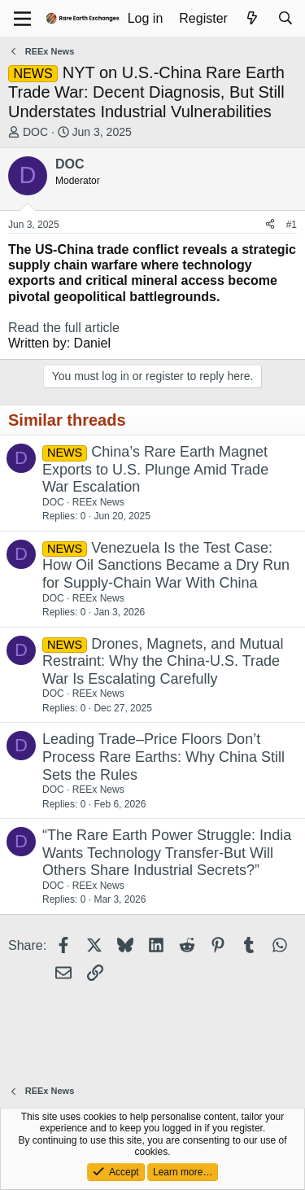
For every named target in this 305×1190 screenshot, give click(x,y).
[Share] (270, 225)
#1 (291, 224)
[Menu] (22, 18)
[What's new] (252, 18)
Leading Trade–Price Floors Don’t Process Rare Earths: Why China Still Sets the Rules (163, 756)
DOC (35, 131)
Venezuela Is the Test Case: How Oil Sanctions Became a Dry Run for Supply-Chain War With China (166, 565)
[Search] (285, 18)
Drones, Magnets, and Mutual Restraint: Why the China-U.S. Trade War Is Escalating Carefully (162, 661)
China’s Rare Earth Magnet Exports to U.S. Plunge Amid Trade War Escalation (155, 469)
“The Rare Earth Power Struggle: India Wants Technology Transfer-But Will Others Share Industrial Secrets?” (166, 852)
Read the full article (64, 328)
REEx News (98, 502)
